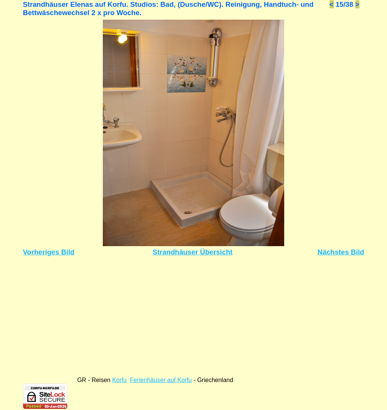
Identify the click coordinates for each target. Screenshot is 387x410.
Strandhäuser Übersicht (193, 252)
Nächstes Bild (340, 252)
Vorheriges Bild (49, 252)
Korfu (119, 380)
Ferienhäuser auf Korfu (161, 380)
